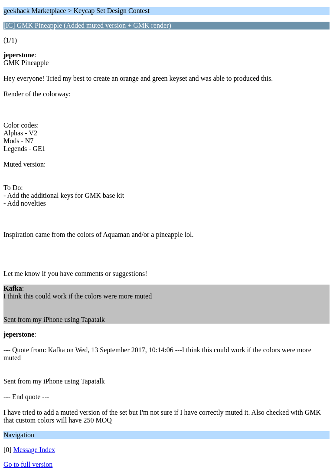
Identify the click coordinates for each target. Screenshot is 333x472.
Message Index (34, 449)
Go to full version (27, 464)
